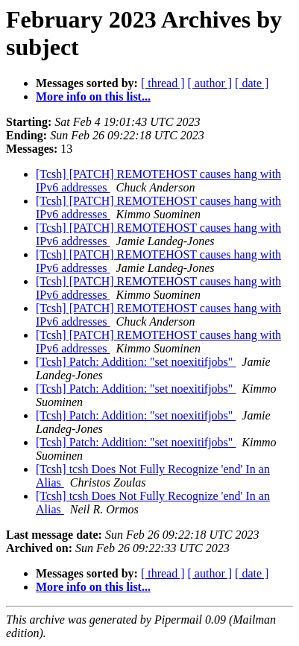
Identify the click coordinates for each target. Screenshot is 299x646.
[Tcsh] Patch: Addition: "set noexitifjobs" (136, 361)
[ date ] (251, 83)
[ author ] (210, 83)
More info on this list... (93, 96)
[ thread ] (163, 83)
